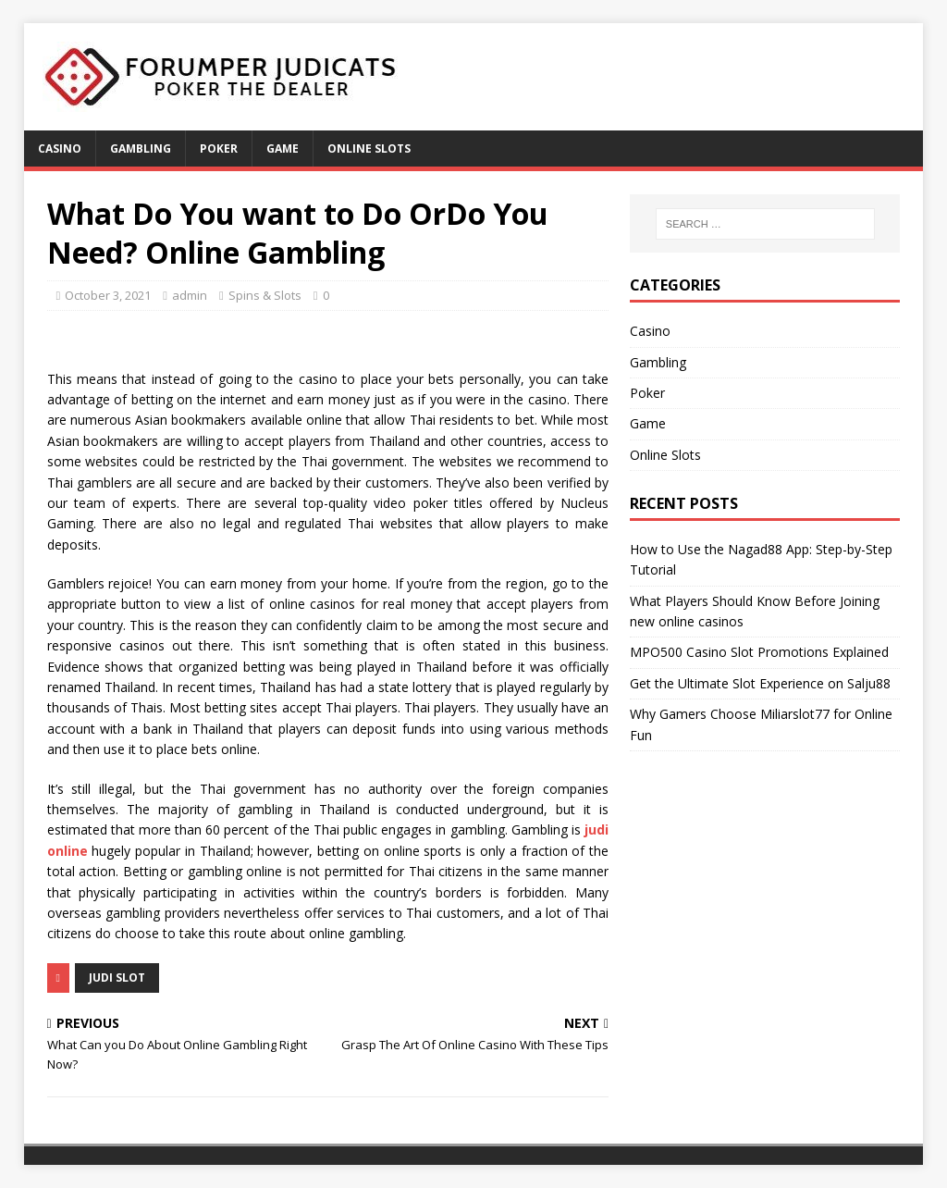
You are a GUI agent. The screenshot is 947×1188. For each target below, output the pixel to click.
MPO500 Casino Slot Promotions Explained (759, 652)
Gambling (140, 148)
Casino (59, 148)
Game (282, 148)
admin (189, 295)
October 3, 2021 (108, 295)
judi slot (117, 977)
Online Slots (369, 148)
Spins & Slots (264, 295)
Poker (219, 148)
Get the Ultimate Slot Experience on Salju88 (760, 683)
